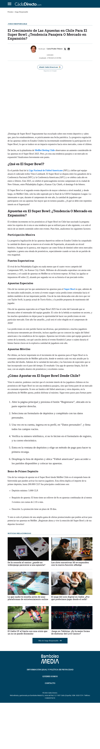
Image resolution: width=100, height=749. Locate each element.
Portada (10, 12)
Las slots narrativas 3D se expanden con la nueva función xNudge (70, 609)
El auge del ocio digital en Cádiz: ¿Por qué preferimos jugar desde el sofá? (70, 644)
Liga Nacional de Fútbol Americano (46, 216)
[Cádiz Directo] (29, 3)
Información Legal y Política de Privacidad (50, 716)
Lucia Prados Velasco (54, 95)
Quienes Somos (50, 722)
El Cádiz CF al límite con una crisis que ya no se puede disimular (27, 678)
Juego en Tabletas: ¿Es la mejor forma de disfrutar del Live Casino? (70, 678)
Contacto (50, 729)
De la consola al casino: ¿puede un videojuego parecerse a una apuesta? (26, 609)
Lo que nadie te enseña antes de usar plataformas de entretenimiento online (28, 644)
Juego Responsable (21, 12)
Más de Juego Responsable (50, 687)
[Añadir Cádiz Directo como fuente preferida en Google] (50, 113)
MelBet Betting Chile (45, 196)
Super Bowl (69, 335)
